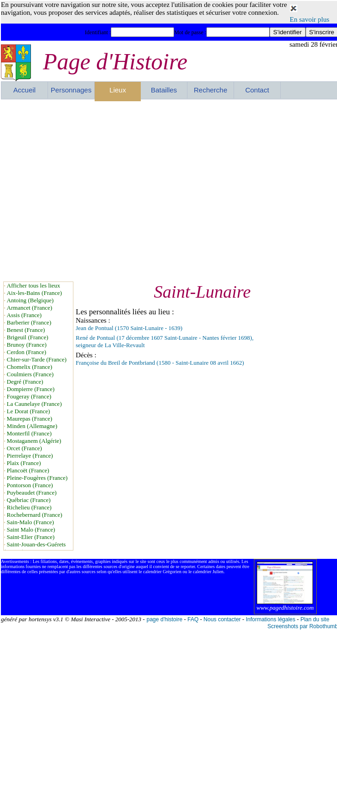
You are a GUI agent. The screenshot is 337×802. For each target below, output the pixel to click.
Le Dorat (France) (28, 411)
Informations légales (270, 619)
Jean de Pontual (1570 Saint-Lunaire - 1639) (129, 327)
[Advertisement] (87, 190)
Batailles (164, 90)
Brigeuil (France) (27, 337)
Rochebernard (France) (34, 514)
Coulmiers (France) (30, 374)
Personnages (71, 90)
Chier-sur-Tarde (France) (37, 359)
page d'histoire (164, 619)
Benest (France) (26, 329)
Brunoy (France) (27, 344)
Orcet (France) (24, 448)
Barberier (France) (29, 322)
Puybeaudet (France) (32, 492)
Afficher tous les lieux (33, 285)
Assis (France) (24, 315)
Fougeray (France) (29, 396)
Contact (257, 90)
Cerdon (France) (27, 352)
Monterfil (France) (29, 433)
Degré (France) (25, 381)
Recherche (211, 90)
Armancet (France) (30, 307)
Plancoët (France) (28, 470)
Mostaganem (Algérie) (34, 440)
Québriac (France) (29, 499)
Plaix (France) (24, 462)
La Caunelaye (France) (34, 403)
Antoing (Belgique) (30, 300)
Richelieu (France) (29, 507)
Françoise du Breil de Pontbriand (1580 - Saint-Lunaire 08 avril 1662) (160, 362)
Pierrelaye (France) (30, 455)
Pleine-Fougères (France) (37, 477)
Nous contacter (222, 619)
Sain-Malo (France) (30, 522)
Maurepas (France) (30, 418)
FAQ (193, 619)
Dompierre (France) (31, 389)
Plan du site (315, 619)
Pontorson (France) (30, 485)
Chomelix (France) (30, 366)
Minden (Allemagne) (32, 425)
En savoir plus (310, 19)
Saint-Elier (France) (31, 536)
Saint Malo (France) (31, 529)
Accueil (24, 90)
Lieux (117, 90)
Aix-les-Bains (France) (34, 292)
